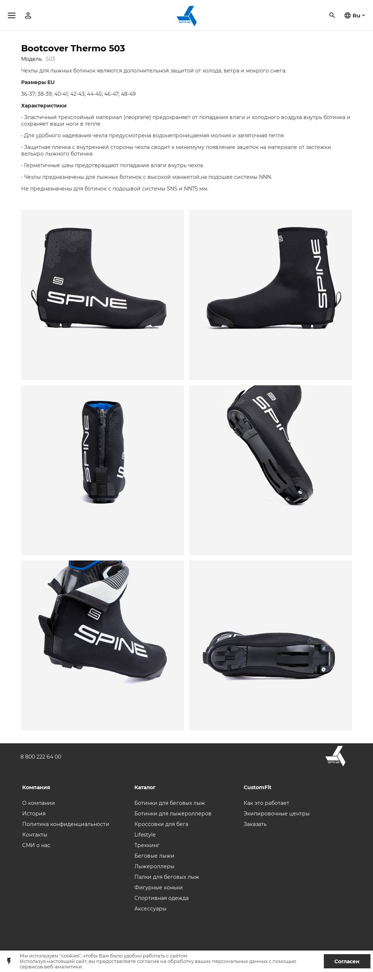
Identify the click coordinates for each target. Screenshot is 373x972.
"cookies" (70, 956)
